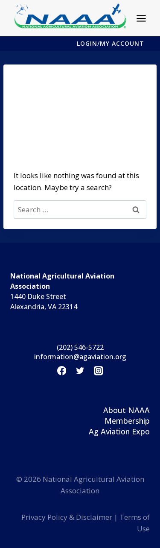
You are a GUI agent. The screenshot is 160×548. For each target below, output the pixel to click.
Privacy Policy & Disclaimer (66, 517)
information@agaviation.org (80, 356)
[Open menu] (141, 18)
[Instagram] (98, 371)
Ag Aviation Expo (119, 431)
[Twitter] (80, 371)
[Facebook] (61, 371)
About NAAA (126, 410)
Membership (127, 421)
